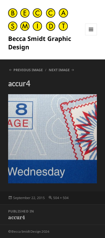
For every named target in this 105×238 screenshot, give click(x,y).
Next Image (59, 70)
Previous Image (28, 70)
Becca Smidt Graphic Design (39, 42)
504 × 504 (61, 197)
